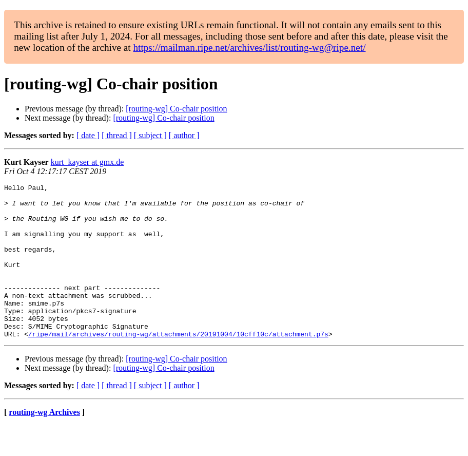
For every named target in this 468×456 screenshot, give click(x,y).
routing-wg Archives (44, 443)
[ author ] (184, 135)
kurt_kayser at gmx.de (87, 162)
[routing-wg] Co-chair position (176, 108)
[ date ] (88, 135)
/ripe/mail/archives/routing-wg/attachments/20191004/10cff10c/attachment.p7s (178, 364)
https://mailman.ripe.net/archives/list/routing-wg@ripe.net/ (249, 47)
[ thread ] (117, 135)
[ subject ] (150, 135)
